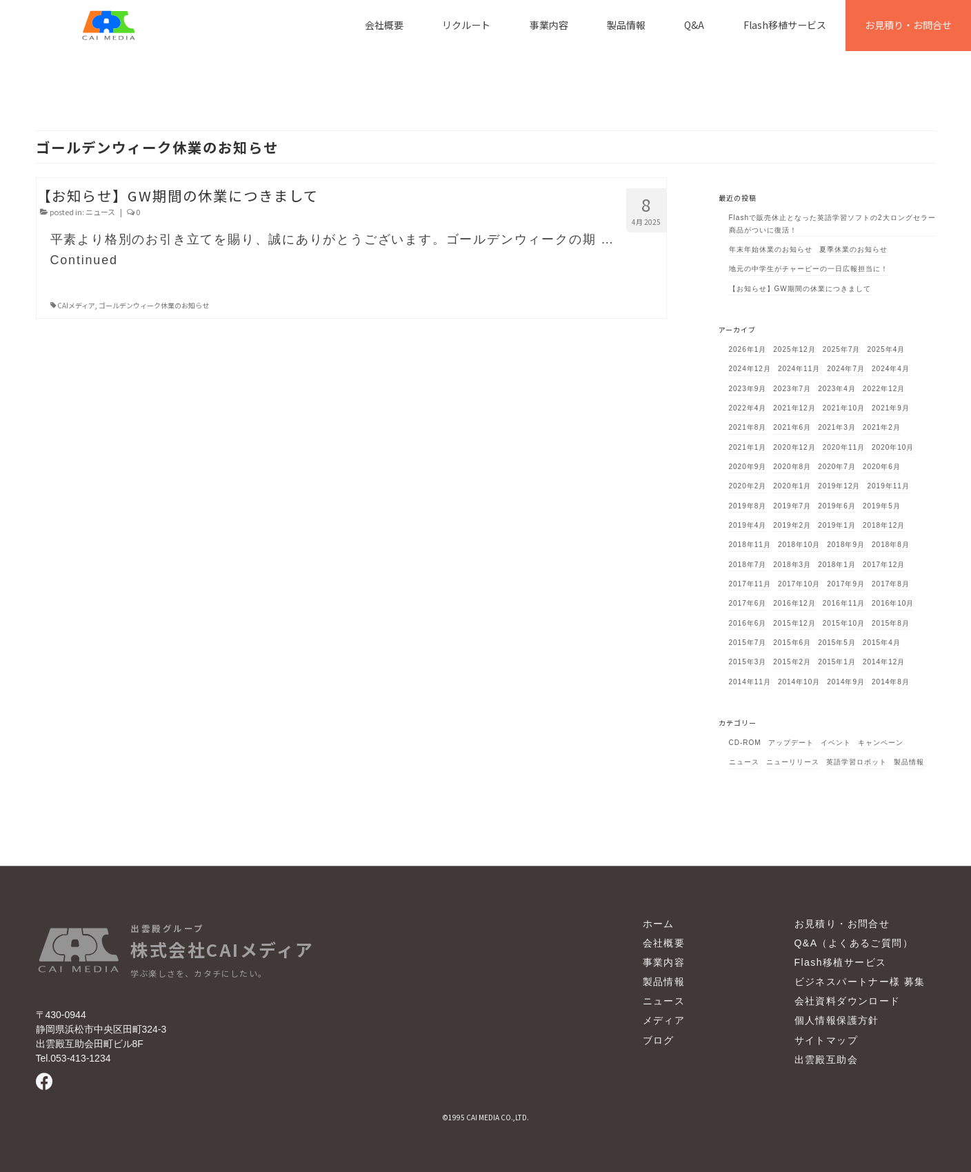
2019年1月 (837, 525)
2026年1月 (748, 349)
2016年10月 (893, 603)
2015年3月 (748, 662)
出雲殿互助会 (826, 1059)
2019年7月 (792, 506)
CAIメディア (76, 305)
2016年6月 (748, 623)
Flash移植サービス (840, 962)
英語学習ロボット (856, 762)
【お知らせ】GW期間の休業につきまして (800, 288)
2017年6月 (748, 603)
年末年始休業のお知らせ (770, 249)
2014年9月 (846, 682)
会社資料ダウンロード (847, 1001)
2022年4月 (748, 408)
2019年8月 (748, 506)
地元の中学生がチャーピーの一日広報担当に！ (808, 268)
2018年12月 (884, 525)
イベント (836, 742)
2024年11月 (799, 369)
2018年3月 (792, 564)
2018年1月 (837, 564)
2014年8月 (891, 682)
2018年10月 (799, 544)
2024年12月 (750, 369)
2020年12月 (794, 447)
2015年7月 (748, 642)
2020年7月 (837, 466)
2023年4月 (837, 389)
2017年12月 (884, 564)
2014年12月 (884, 662)
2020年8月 (792, 466)
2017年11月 (750, 584)
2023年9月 (748, 389)
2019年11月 (889, 486)
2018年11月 (750, 544)
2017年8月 (891, 584)
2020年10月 (893, 447)
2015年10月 (844, 623)
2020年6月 (882, 466)
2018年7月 (748, 564)
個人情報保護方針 (836, 1020)
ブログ (658, 1040)
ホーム (658, 923)
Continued (84, 260)
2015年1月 (837, 662)
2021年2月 (882, 427)
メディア (664, 1020)
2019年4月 (748, 525)
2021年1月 (748, 447)
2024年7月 (846, 369)
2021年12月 (794, 408)
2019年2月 (792, 525)
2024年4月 (891, 369)
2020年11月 (844, 447)
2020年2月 (748, 486)
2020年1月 (792, 486)
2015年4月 (882, 642)
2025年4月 (886, 349)
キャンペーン (880, 742)
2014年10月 (799, 682)
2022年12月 (884, 389)
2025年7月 (842, 349)
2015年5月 (837, 642)
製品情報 (909, 762)
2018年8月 (891, 544)
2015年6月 (792, 642)
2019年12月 (839, 486)
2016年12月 (794, 603)
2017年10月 (799, 584)
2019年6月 (837, 506)
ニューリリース (792, 762)
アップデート (791, 742)
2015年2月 (792, 662)
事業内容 (664, 962)
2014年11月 (750, 682)
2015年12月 (794, 623)
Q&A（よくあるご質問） (854, 942)
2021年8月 (748, 427)
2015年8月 (891, 623)
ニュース (100, 211)
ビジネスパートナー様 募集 (859, 981)
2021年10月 (844, 408)
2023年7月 (792, 389)
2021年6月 (792, 427)
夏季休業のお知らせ (853, 249)
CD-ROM (745, 742)
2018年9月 (846, 544)
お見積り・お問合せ (842, 923)
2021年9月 (891, 408)
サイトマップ (826, 1040)
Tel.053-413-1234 (73, 1058)
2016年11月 (844, 603)
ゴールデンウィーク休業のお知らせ (154, 305)
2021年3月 (837, 427)
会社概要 (664, 942)
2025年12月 (794, 349)
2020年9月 (748, 466)
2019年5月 (882, 506)
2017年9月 (846, 584)
